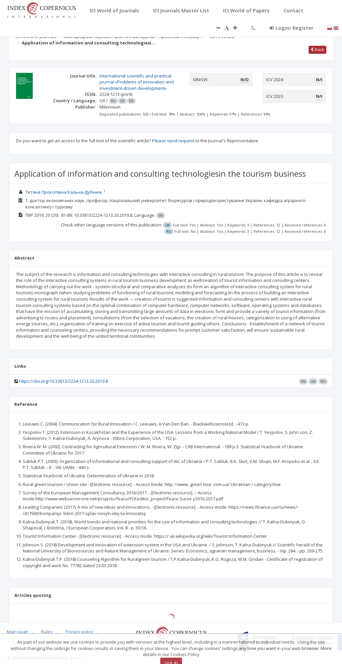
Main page (17, 632)
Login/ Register (291, 27)
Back (317, 49)
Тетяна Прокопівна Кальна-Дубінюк (63, 192)
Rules (46, 632)
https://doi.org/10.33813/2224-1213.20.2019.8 (63, 381)
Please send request (173, 141)
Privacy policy (79, 632)
